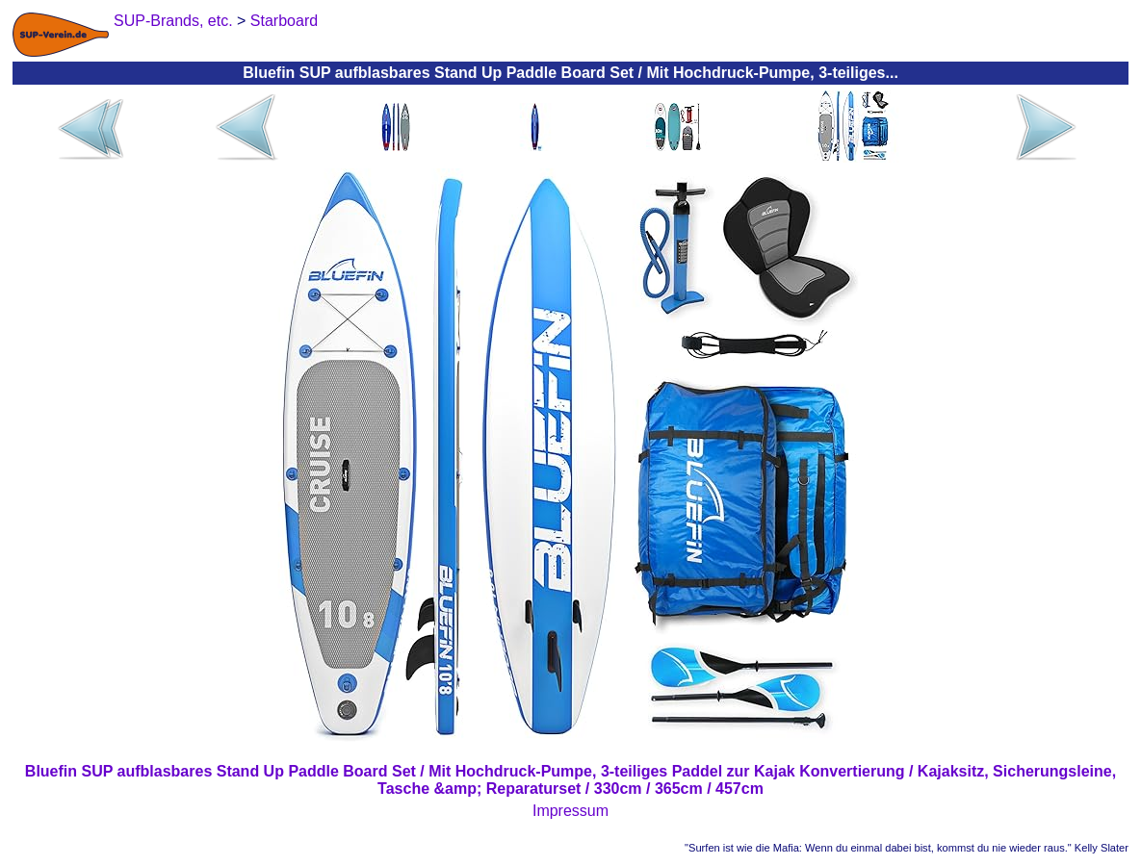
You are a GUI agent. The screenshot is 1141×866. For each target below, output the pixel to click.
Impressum (570, 810)
